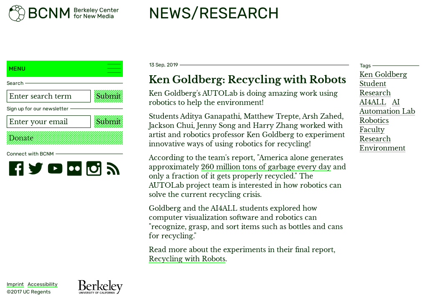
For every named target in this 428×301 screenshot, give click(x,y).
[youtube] (55, 168)
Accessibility (43, 284)
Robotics (374, 120)
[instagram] (93, 168)
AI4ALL (372, 102)
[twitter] (35, 168)
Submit (108, 96)
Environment (382, 148)
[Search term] (49, 96)
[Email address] (49, 121)
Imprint (15, 284)
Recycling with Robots (187, 259)
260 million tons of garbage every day (266, 167)
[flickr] (74, 168)
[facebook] (16, 168)
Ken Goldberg (383, 74)
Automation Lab (387, 111)
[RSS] (113, 168)
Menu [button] (65, 68)
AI (396, 102)
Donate (21, 138)
